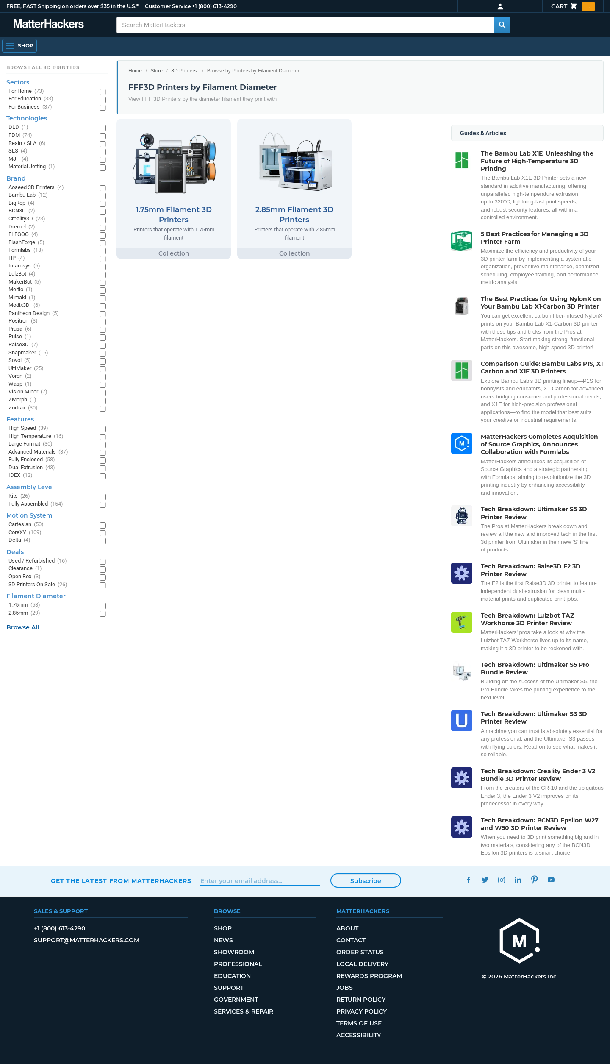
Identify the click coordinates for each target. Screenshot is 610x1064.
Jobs (344, 988)
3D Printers (184, 71)
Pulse (19, 337)
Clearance (25, 569)
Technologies (26, 118)
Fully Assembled (35, 504)
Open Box (24, 577)
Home (135, 71)
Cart (573, 6)
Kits (19, 496)
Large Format (30, 444)
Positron (23, 321)
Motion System (29, 515)
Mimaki (22, 298)
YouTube (550, 879)
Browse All (22, 627)
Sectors (17, 82)
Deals (15, 552)
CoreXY (25, 533)
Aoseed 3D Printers (36, 188)
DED (18, 127)
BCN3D (21, 211)
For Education (30, 99)
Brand (16, 178)
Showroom (234, 952)
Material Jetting (31, 167)
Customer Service (168, 6)
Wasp (20, 384)
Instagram (501, 879)
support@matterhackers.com (86, 940)
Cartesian (26, 525)
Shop (223, 928)
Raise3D (23, 345)
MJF (18, 159)
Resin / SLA (27, 143)
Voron (20, 376)
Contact (351, 940)
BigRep (21, 203)
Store (156, 71)
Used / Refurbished (37, 561)
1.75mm (24, 605)
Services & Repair (243, 1011)
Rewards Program (369, 976)
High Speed (28, 428)
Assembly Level (30, 487)
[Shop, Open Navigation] (19, 46)
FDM (20, 135)
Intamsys (24, 266)
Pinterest (534, 879)
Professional (238, 964)
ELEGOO (23, 235)
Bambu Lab (28, 195)
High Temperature (36, 436)
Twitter (484, 879)
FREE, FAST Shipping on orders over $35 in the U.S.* (72, 6)
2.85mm (24, 613)
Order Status (360, 952)
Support (229, 988)
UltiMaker (26, 369)
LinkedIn (517, 879)
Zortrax (23, 408)
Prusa (20, 329)
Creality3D (26, 219)
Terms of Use (359, 1023)
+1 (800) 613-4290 (214, 6)
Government (236, 999)
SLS (18, 151)
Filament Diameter (36, 596)
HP (16, 258)
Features (20, 419)
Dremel (21, 227)
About (347, 928)
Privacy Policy (361, 1011)
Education (232, 976)
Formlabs (25, 250)
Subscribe (365, 881)
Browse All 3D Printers (43, 67)
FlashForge (26, 243)
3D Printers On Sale (37, 585)
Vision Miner (27, 392)
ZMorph (22, 400)
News (223, 940)
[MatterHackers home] (48, 25)
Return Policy (360, 999)
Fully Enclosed (31, 460)
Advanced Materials (38, 452)
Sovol (19, 361)
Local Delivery (362, 964)
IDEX (20, 475)
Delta (19, 540)
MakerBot (24, 282)
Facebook (468, 879)
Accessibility (358, 1035)
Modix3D (24, 305)
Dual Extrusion (31, 468)
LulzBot (22, 274)
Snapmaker (28, 353)
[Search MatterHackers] (502, 25)
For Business (30, 107)
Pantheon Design (33, 313)
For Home (26, 91)
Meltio (20, 290)
